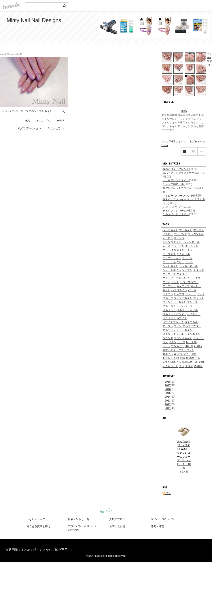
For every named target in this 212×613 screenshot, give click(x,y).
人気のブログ (117, 519)
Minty (184, 111)
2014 (168, 396)
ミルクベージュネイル (176, 214)
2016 (168, 389)
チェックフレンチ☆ (174, 210)
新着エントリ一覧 (78, 519)
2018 (168, 381)
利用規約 (73, 530)
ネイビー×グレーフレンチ (178, 195)
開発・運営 (157, 526)
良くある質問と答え (38, 526)
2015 (168, 392)
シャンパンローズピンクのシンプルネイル (27, 111)
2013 (168, 400)
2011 (168, 408)
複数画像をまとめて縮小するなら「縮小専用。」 (40, 549)
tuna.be (106, 511)
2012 (168, 404)
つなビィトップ (35, 519)
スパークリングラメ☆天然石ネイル (184, 172)
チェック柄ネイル (173, 184)
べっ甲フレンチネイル (176, 180)
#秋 (27, 121)
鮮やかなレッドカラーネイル (180, 187)
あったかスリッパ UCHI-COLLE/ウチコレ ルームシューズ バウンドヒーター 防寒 (184, 454)
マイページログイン (163, 519)
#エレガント (56, 128)
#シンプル (44, 121)
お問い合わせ (117, 526)
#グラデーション (30, 128)
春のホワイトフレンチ (176, 169)
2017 (168, 385)
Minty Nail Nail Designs (34, 20)
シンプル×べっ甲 (173, 206)
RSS (167, 493)
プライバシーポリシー (81, 526)
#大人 (61, 121)
